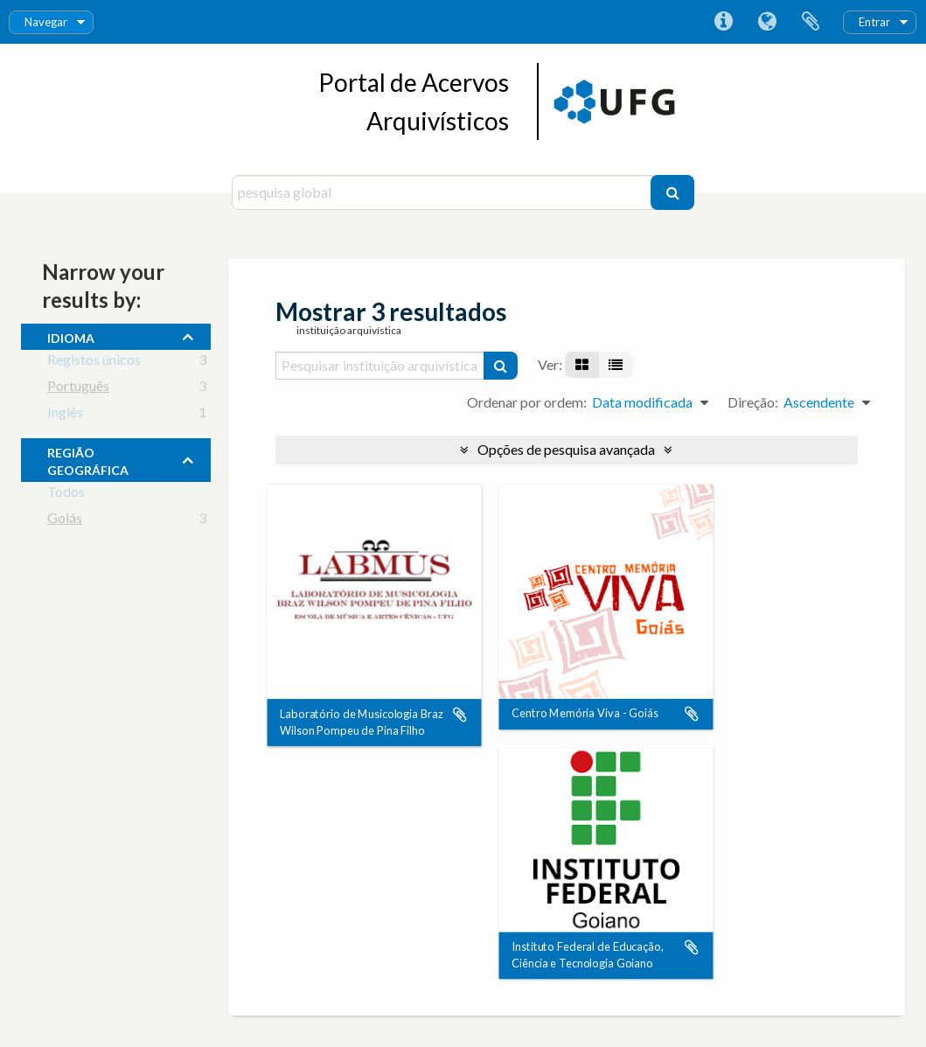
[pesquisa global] (444, 192)
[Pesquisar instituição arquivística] (380, 366)
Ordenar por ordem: (527, 402)
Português (78, 388)
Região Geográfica (88, 459)
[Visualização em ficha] (582, 365)
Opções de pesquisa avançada (566, 449)
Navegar (45, 22)
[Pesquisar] (672, 192)
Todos (66, 494)
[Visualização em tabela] (615, 365)
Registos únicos (94, 362)
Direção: (753, 402)
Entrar (874, 22)
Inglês (65, 415)
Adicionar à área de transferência (460, 714)
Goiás (64, 521)
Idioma (767, 22)
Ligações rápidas (723, 22)
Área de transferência (810, 22)
